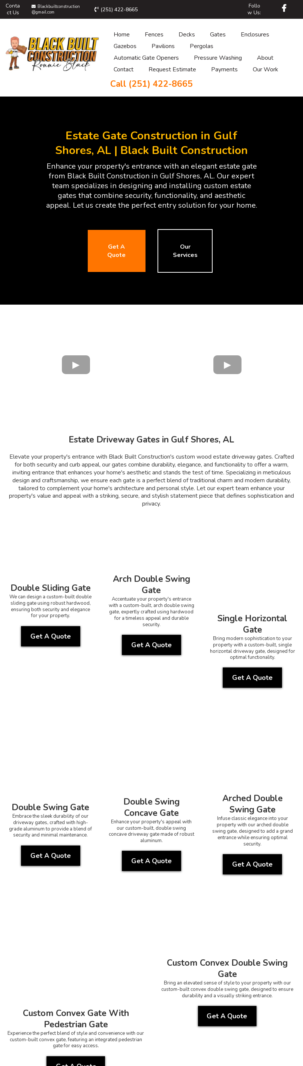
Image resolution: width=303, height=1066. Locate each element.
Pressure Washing (218, 58)
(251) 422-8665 (119, 9)
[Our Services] (185, 251)
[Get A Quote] (116, 251)
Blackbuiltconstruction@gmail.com (56, 9)
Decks (186, 34)
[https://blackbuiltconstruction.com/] (52, 52)
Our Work (265, 69)
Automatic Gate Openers (146, 58)
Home (122, 34)
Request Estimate (172, 69)
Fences (154, 34)
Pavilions (163, 46)
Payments (224, 69)
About (265, 58)
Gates (218, 34)
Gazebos (125, 46)
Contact (124, 69)
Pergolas (201, 46)
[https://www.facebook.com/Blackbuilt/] (285, 8)
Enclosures (255, 34)
